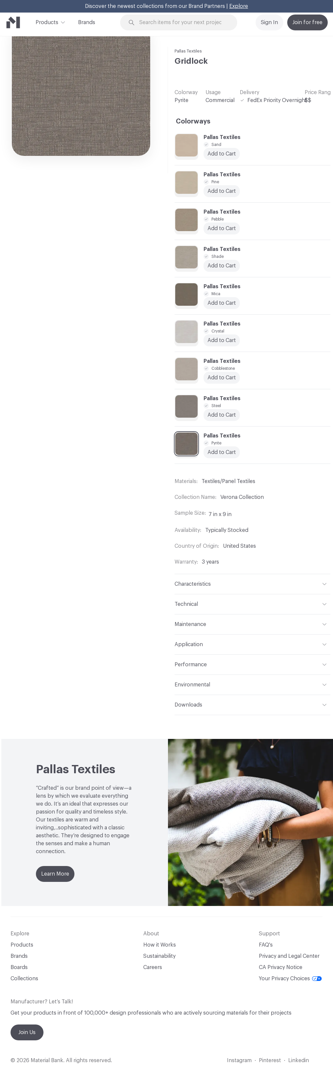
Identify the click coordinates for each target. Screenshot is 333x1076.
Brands (86, 22)
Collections (24, 978)
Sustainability (159, 956)
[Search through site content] (182, 22)
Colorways (193, 121)
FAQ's (266, 945)
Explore (238, 6)
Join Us (27, 1032)
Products (47, 21)
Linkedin (298, 1060)
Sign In (269, 22)
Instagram (239, 1060)
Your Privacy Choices (290, 978)
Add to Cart (222, 377)
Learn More (55, 874)
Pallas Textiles (188, 51)
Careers (152, 967)
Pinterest (270, 1060)
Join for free (307, 22)
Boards (19, 967)
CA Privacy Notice (280, 967)
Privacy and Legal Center (289, 956)
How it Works (159, 945)
